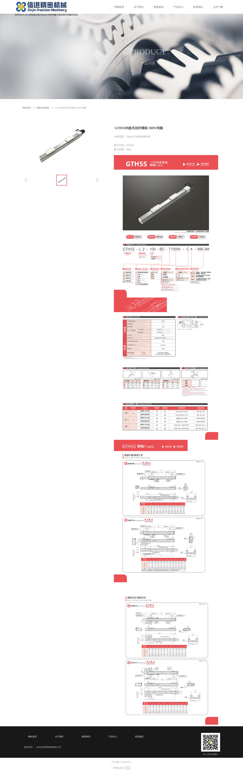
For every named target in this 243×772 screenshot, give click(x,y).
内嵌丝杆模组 (42, 108)
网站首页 (27, 108)
